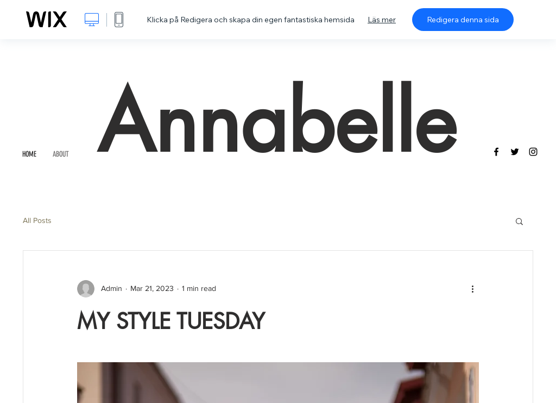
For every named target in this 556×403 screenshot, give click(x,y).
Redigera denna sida (463, 19)
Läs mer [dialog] (382, 19)
